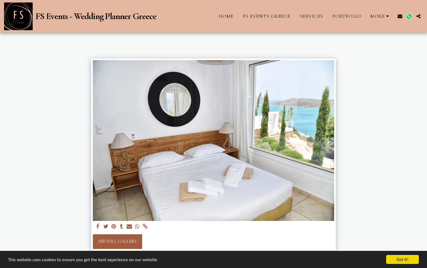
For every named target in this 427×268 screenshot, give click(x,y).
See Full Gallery (117, 241)
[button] (400, 16)
